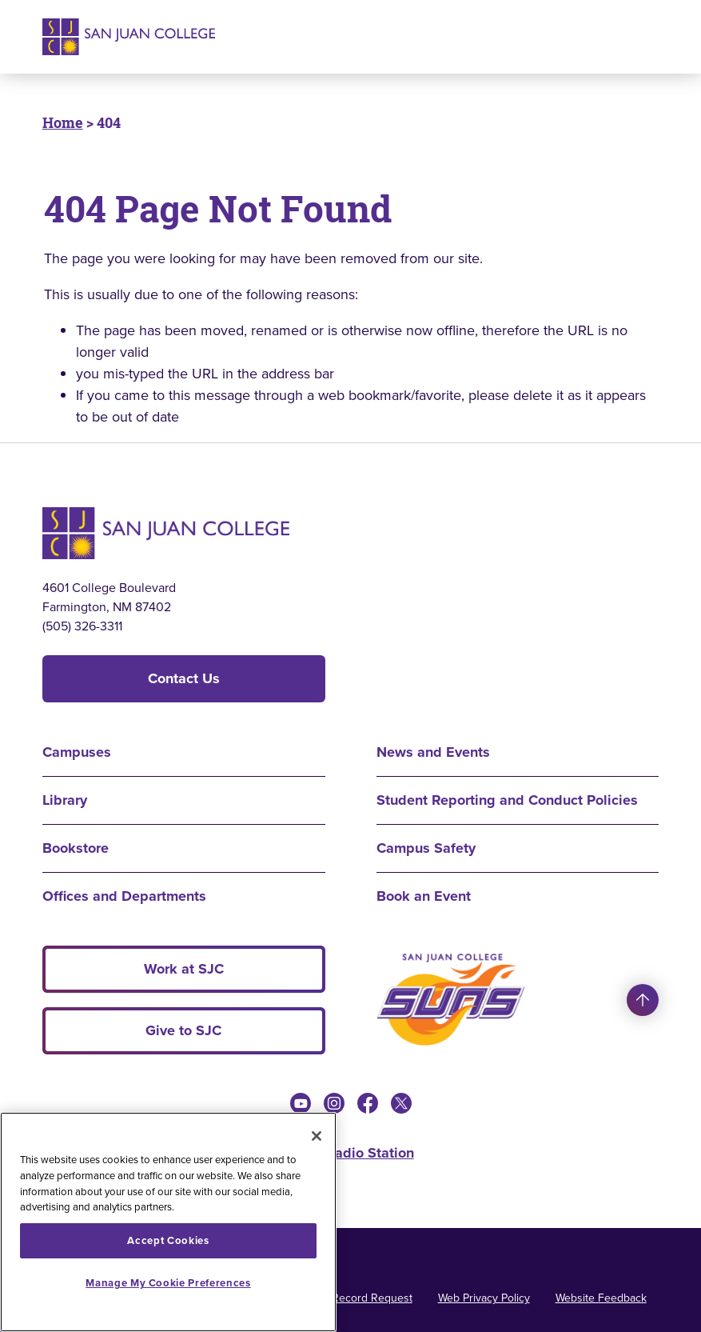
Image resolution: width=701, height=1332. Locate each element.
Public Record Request (355, 1298)
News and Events (433, 752)
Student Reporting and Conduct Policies (507, 800)
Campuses (76, 752)
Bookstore (75, 848)
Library (64, 800)
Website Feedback (601, 1298)
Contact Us (184, 678)
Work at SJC (184, 968)
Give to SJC (183, 1030)
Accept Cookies (168, 1240)
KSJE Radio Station (351, 1152)
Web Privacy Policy (484, 1298)
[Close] (316, 1136)
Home (62, 122)
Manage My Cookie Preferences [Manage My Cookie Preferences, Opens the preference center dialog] (168, 1282)
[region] (168, 1222)
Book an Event (423, 896)
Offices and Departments (124, 896)
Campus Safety (426, 848)
